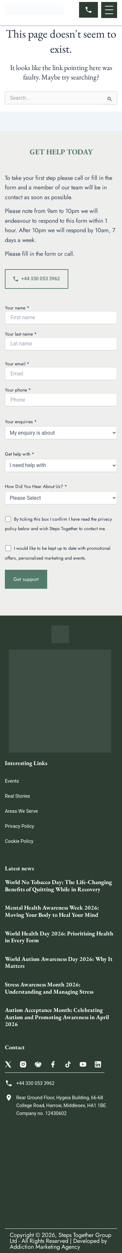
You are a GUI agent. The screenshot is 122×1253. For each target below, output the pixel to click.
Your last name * (61, 340)
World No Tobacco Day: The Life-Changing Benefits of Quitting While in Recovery (58, 885)
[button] (109, 10)
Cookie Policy (19, 841)
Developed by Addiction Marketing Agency (58, 1244)
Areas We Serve (21, 811)
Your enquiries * (61, 429)
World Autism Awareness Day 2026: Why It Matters (59, 962)
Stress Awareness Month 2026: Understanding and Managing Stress (49, 988)
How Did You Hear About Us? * (61, 493)
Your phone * (61, 396)
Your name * (61, 314)
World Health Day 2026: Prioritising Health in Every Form (59, 937)
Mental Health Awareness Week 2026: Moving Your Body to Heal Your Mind (52, 911)
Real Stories (17, 796)
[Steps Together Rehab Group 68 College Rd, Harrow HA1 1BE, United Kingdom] (61, 1173)
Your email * (61, 370)
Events (12, 781)
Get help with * (61, 461)
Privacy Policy (19, 826)
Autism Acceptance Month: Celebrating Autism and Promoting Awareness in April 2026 (57, 1017)
